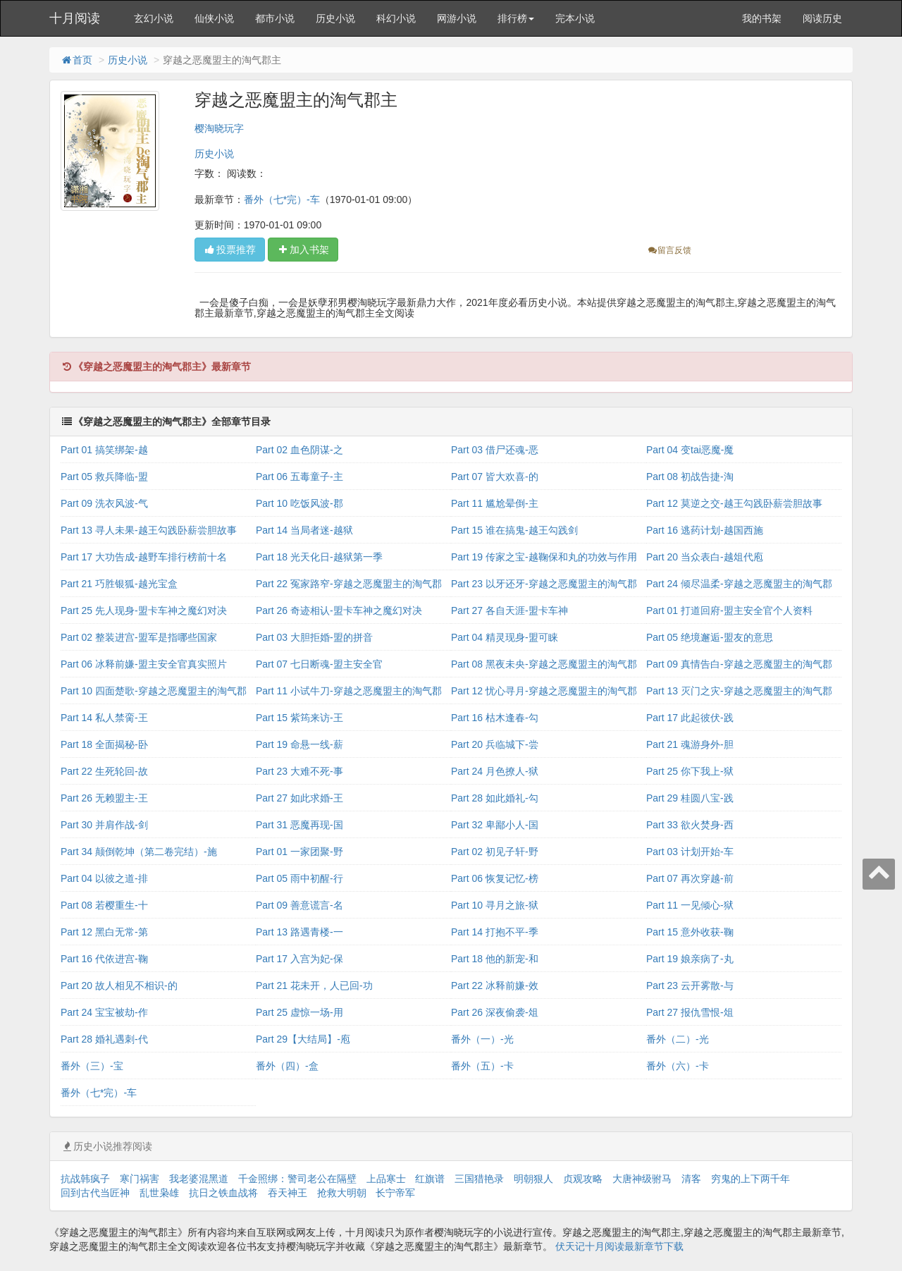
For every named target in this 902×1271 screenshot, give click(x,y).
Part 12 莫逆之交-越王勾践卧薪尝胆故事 (734, 503)
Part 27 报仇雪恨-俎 (690, 1012)
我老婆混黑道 (198, 1178)
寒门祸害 (139, 1178)
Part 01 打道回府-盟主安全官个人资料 (729, 610)
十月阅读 (74, 18)
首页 (76, 60)
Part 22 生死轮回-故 (104, 771)
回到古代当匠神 (95, 1192)
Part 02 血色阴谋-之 (299, 449)
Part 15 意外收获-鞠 (690, 932)
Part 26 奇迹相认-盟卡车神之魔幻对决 (339, 610)
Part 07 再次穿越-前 (690, 878)
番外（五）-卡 (482, 1066)
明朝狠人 (533, 1178)
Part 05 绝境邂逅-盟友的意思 (709, 637)
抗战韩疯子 (85, 1178)
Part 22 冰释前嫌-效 (494, 985)
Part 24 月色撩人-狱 (494, 771)
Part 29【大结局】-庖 (303, 1039)
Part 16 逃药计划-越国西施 (704, 530)
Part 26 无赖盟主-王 (104, 798)
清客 (691, 1178)
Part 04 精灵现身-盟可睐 (504, 637)
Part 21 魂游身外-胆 (690, 744)
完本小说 (575, 18)
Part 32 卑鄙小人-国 (494, 824)
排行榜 (516, 18)
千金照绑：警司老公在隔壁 (297, 1178)
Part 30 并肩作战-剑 (104, 824)
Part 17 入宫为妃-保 (299, 958)
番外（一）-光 (482, 1039)
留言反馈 (669, 250)
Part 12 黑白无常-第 (104, 932)
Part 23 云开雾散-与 (690, 985)
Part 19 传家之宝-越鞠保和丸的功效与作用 (544, 557)
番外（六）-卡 (677, 1066)
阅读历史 (822, 18)
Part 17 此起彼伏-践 (690, 717)
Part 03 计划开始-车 (690, 851)
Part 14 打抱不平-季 (494, 932)
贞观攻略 (583, 1178)
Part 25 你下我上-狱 (690, 771)
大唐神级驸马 (642, 1178)
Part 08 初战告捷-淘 (690, 476)
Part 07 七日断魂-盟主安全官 (319, 664)
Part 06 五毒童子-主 (299, 476)
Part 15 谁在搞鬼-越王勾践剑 (514, 530)
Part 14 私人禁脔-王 (104, 717)
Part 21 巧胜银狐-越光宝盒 (119, 583)
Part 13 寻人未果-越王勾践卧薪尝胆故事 (149, 530)
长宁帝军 (395, 1192)
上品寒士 (386, 1178)
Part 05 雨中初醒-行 (299, 878)
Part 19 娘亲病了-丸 (690, 958)
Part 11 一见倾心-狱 (690, 905)
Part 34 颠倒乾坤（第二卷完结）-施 (139, 851)
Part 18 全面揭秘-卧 (104, 744)
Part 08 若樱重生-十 (104, 905)
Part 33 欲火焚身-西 (690, 824)
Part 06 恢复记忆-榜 (494, 878)
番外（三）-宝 (92, 1066)
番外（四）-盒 (287, 1066)
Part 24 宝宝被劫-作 (104, 1012)
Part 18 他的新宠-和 (494, 958)
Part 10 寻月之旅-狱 (494, 905)
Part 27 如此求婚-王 (299, 798)
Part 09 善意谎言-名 (299, 905)
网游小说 (456, 18)
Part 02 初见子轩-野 (494, 851)
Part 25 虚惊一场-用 (299, 1012)
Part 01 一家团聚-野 (299, 851)
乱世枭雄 (159, 1192)
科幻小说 (396, 18)
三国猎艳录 (479, 1178)
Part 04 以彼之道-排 (104, 878)
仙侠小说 (214, 18)
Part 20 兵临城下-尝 (494, 744)
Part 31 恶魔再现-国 (299, 824)
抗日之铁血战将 (223, 1192)
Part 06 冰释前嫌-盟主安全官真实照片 (144, 664)
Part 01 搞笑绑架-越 (104, 449)
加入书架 (303, 249)
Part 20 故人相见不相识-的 (119, 985)
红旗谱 (430, 1178)
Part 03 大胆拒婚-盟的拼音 (314, 637)
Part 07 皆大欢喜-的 (494, 476)
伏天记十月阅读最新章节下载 (619, 1246)
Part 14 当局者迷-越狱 (304, 530)
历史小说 (335, 18)
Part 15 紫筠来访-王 (299, 717)
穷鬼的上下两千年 (750, 1178)
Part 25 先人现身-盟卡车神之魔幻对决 (144, 610)
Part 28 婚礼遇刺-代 (104, 1039)
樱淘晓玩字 (219, 128)
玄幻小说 (153, 18)
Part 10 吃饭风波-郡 (299, 503)
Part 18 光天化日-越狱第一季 (319, 557)
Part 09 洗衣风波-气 (104, 503)
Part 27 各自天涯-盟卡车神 (509, 610)
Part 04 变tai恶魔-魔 (690, 449)
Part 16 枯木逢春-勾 (494, 717)
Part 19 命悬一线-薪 (299, 744)
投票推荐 (230, 249)
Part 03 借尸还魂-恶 (494, 449)
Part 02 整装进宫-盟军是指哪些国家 (139, 637)
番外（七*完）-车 (282, 199)
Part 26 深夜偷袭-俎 (494, 1012)
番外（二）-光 (677, 1039)
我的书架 (761, 18)
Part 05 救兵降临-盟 (104, 476)
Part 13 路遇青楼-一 (299, 932)
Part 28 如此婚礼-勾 (494, 798)
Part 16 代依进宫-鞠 (104, 958)
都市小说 (275, 18)
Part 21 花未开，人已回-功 (314, 985)
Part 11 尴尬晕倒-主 (494, 503)
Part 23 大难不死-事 (299, 771)
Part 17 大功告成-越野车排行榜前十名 (144, 557)
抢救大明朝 (341, 1192)
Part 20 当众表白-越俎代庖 (704, 557)
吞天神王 (287, 1192)
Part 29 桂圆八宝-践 (690, 798)
